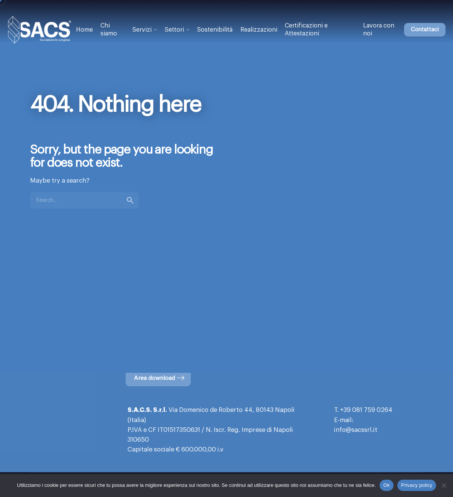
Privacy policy (416, 485)
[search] (130, 200)
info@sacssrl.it (355, 430)
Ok (386, 485)
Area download (159, 378)
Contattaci (425, 29)
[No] (443, 485)
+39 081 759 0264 (366, 410)
